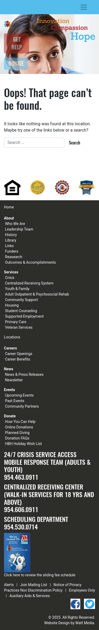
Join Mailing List (33, 585)
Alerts (9, 585)
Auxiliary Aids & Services (30, 596)
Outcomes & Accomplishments (30, 262)
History (11, 235)
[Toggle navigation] (84, 7)
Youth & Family (17, 289)
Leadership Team (19, 229)
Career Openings (18, 354)
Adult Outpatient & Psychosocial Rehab (37, 294)
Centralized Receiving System (29, 283)
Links (9, 246)
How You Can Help (20, 421)
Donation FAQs (17, 438)
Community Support (21, 300)
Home (9, 207)
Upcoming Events (19, 395)
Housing (12, 305)
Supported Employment (24, 316)
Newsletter (14, 380)
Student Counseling (21, 311)
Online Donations (19, 427)
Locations (12, 337)
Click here (12, 575)
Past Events (14, 401)
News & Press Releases (24, 374)
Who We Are (15, 224)
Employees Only (82, 590)
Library (10, 240)
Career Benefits (17, 359)
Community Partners (22, 406)
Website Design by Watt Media (69, 623)
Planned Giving (17, 433)
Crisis (9, 278)
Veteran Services (18, 327)
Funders (11, 251)
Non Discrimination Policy (41, 590)
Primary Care (15, 322)
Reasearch (13, 257)
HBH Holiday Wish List (23, 444)
